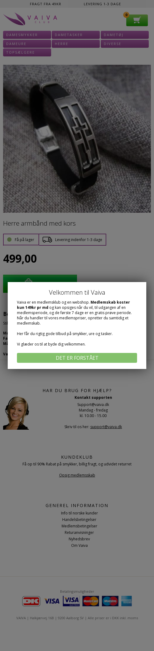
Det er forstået (77, 357)
